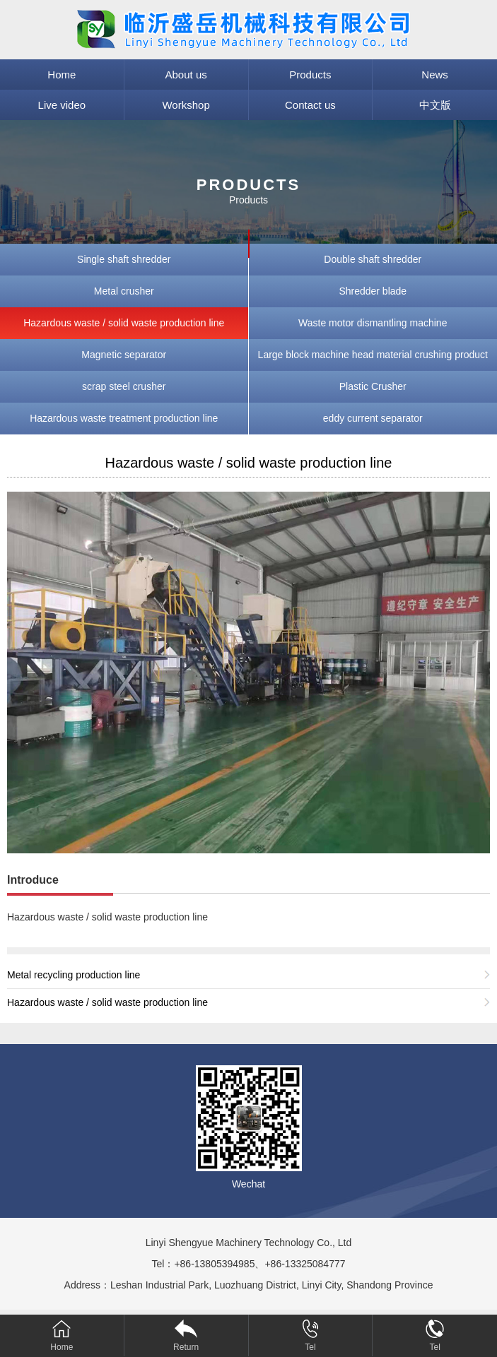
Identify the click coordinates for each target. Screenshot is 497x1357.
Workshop (185, 105)
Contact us (310, 105)
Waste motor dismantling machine (372, 322)
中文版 (435, 105)
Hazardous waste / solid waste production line (123, 322)
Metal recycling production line (73, 974)
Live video (62, 105)
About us (186, 75)
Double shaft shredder (372, 259)
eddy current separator (373, 418)
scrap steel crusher (123, 386)
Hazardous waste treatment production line (124, 418)
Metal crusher (124, 291)
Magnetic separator (123, 354)
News (434, 75)
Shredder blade (373, 291)
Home (61, 75)
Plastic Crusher (373, 386)
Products (310, 75)
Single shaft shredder (123, 259)
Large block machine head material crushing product (373, 354)
